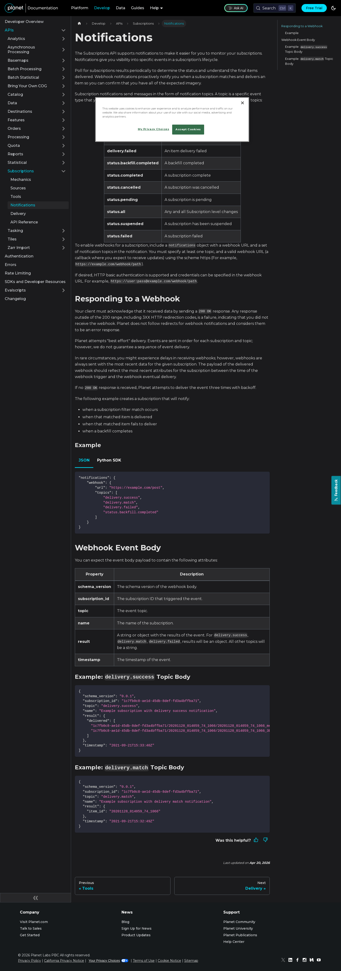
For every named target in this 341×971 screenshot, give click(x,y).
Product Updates (136, 935)
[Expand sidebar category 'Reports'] (63, 154)
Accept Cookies (188, 129)
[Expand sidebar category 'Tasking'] (63, 231)
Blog (125, 922)
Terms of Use (144, 960)
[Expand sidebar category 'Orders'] (63, 128)
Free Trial (314, 8)
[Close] (242, 103)
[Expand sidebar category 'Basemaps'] (63, 60)
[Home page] (79, 23)
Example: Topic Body (306, 49)
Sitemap (191, 960)
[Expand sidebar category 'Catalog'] (63, 94)
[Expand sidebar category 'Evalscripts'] (63, 290)
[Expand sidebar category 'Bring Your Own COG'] (63, 86)
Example (292, 33)
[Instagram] (306, 960)
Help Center (233, 942)
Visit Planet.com (34, 922)
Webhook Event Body (298, 40)
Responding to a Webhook (302, 26)
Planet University (238, 928)
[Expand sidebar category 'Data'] (63, 103)
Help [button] (154, 8)
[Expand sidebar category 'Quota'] (63, 145)
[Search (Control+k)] (274, 8)
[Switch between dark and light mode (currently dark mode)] (333, 8)
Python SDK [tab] (109, 460)
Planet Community (239, 922)
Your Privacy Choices (108, 960)
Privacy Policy (29, 960)
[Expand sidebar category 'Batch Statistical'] (63, 77)
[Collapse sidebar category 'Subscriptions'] (63, 171)
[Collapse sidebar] (35, 897)
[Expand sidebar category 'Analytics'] (63, 39)
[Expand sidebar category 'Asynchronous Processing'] (63, 50)
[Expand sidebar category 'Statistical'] (63, 162)
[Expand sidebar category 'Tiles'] (63, 239)
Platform (79, 8)
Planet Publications (240, 935)
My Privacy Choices (153, 129)
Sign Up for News (136, 928)
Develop (102, 8)
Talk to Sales (31, 928)
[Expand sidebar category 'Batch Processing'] (63, 69)
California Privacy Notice (64, 960)
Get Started (30, 935)
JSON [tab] (84, 460)
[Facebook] (299, 960)
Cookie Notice (169, 960)
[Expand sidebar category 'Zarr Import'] (63, 248)
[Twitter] (284, 960)
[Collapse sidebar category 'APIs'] (63, 30)
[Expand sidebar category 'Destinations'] (63, 111)
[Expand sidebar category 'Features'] (63, 120)
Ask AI (236, 8)
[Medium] (313, 960)
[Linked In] (291, 960)
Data (120, 8)
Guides (137, 8)
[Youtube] (320, 960)
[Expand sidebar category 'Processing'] (63, 137)
